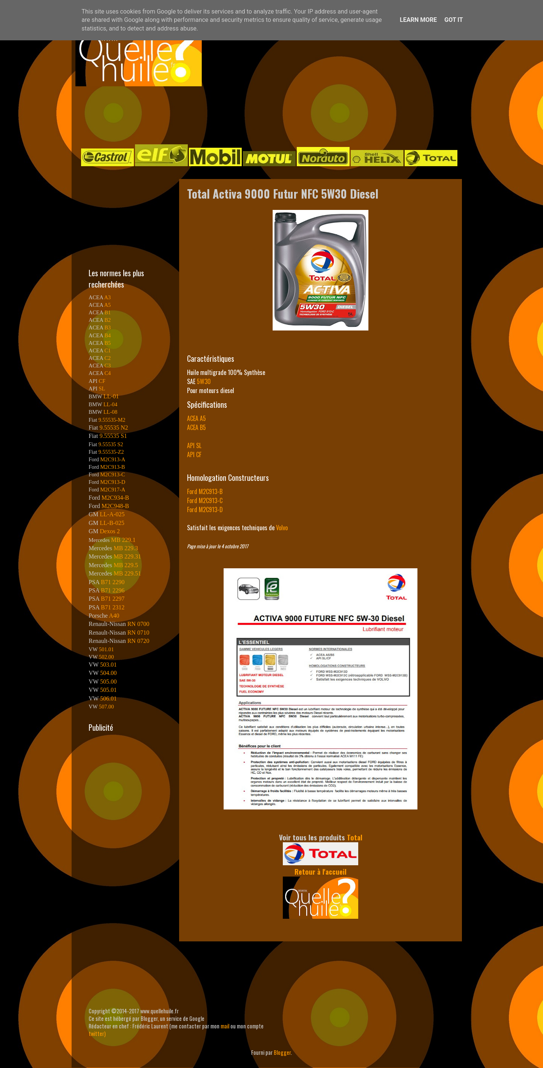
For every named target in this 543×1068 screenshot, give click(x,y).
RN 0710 (138, 632)
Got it (453, 19)
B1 (107, 312)
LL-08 (110, 412)
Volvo (282, 527)
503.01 (108, 664)
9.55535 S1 (113, 436)
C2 (107, 358)
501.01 (106, 649)
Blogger (282, 1052)
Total (354, 837)
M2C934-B (115, 497)
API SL (194, 445)
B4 (107, 335)
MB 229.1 (123, 540)
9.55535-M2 (112, 420)
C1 (107, 350)
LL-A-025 (112, 514)
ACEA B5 (196, 427)
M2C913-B (112, 467)
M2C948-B (115, 506)
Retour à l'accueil (321, 871)
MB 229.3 (126, 548)
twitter (96, 1033)
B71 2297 (112, 598)
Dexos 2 (110, 531)
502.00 (106, 657)
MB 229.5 (126, 565)
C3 (107, 366)
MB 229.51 (127, 573)
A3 (107, 297)
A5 (107, 305)
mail (225, 1026)
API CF (194, 454)
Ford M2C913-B (204, 491)
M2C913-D (112, 482)
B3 (107, 327)
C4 (107, 373)
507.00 (106, 707)
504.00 (108, 673)
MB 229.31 (127, 556)
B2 (107, 320)
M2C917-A (112, 490)
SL (102, 389)
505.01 (108, 690)
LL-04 (110, 404)
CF (102, 381)
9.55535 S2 (110, 444)
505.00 (108, 681)
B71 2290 (112, 582)
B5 (107, 343)
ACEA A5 (196, 418)
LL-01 (111, 396)
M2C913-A (112, 459)
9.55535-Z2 (111, 452)
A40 (114, 615)
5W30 (204, 381)
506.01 (108, 698)
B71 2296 (112, 590)
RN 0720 (138, 641)
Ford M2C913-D (205, 509)
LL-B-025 (112, 523)
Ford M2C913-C (204, 500)
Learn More (418, 19)
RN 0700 (138, 624)
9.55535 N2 (114, 427)
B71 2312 (112, 607)
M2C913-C (112, 474)
